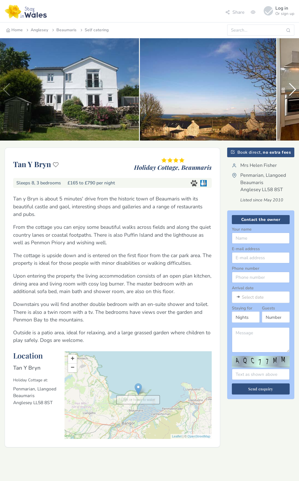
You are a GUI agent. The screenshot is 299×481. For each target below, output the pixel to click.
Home (14, 30)
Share (234, 12)
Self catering (94, 30)
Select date (253, 297)
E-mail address (246, 249)
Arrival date (243, 288)
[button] (292, 89)
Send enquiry (260, 388)
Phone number (245, 268)
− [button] (72, 368)
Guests (268, 308)
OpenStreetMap (198, 436)
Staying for (242, 308)
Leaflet (177, 436)
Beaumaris (64, 30)
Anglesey (36, 30)
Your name (242, 229)
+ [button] (72, 359)
